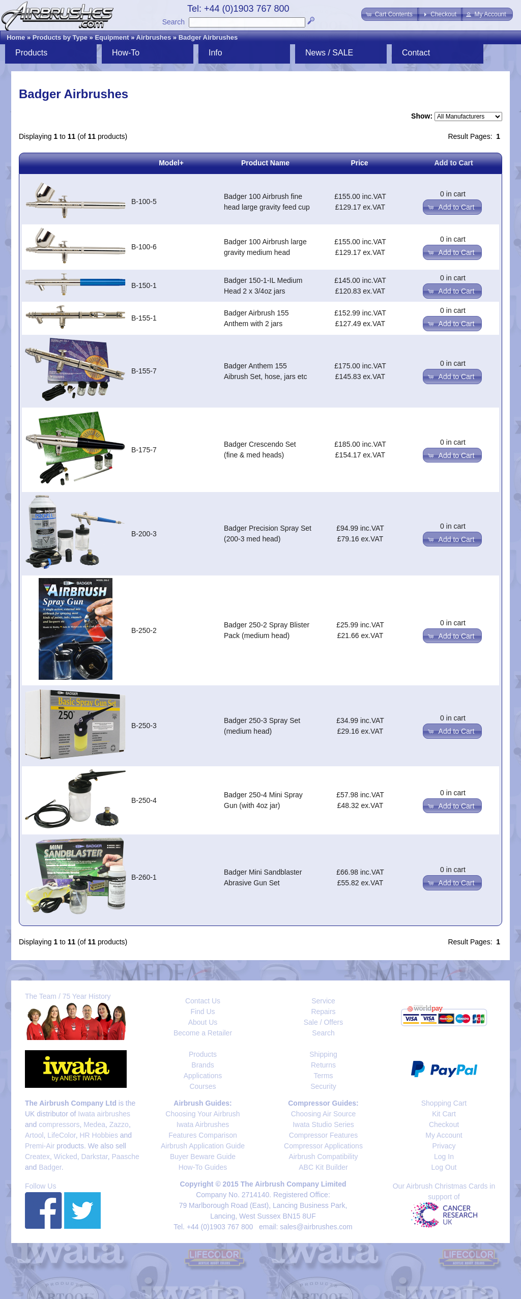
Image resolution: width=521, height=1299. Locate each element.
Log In (444, 1156)
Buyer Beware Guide (203, 1156)
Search (173, 22)
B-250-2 (144, 630)
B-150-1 (144, 285)
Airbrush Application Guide (203, 1146)
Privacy (444, 1146)
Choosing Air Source (323, 1114)
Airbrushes (153, 37)
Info (215, 52)
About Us (203, 1022)
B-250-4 (144, 800)
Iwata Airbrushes (203, 1124)
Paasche (125, 1156)
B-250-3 (144, 725)
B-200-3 (144, 534)
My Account (443, 1135)
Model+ (171, 163)
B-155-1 (144, 318)
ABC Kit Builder (323, 1167)
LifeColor (61, 1135)
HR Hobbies (98, 1135)
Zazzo (119, 1124)
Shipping (323, 1054)
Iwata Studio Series (323, 1124)
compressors (59, 1124)
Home (16, 37)
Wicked (65, 1156)
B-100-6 (144, 247)
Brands (202, 1065)
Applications (203, 1076)
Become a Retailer (202, 1033)
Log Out (444, 1167)
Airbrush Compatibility (323, 1156)
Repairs (323, 1011)
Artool (34, 1135)
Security (323, 1086)
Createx (37, 1156)
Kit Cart (444, 1114)
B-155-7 (144, 371)
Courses (202, 1086)
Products (31, 52)
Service (323, 1001)
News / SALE (329, 52)
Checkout (444, 1124)
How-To (125, 52)
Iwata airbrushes (104, 1114)
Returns (323, 1065)
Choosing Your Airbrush (202, 1114)
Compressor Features (323, 1135)
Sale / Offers (323, 1022)
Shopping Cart (444, 1103)
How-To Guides (203, 1167)
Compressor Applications (323, 1146)
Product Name (265, 163)
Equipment (112, 37)
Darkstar (94, 1156)
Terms (323, 1076)
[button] (390, 14)
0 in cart (453, 194)
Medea (94, 1124)
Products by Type (60, 37)
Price (359, 163)
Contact (416, 52)
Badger (50, 1167)
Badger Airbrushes (208, 37)
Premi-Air (39, 1146)
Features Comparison (202, 1135)
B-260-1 (144, 877)
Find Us (202, 1011)
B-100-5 (144, 201)
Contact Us (202, 1001)
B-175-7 (144, 450)
